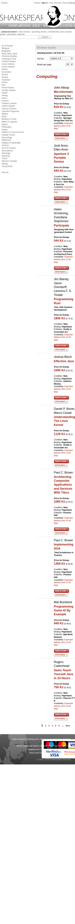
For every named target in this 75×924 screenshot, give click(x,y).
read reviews (24, 32)
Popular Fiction (8, 135)
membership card (56, 32)
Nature (5, 124)
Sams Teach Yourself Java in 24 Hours (63, 674)
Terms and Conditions (38, 753)
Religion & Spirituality (11, 143)
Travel (4, 158)
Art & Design (7, 46)
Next (68, 726)
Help (43, 749)
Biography (6, 51)
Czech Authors (8, 64)
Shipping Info (34, 749)
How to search (18, 739)
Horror (4, 98)
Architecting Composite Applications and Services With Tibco (63, 484)
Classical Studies (9, 56)
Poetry (5, 129)
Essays (5, 77)
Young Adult (7, 166)
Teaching (6, 156)
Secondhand (7, 150)
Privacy (53, 753)
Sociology (6, 153)
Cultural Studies (9, 61)
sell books (11, 34)
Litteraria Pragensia (10, 111)
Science (5, 145)
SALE (36, 25)
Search (45, 37)
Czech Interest (8, 67)
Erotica (5, 74)
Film (4, 85)
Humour (5, 101)
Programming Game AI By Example (63, 610)
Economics (7, 72)
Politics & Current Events (13, 132)
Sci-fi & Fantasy (9, 148)
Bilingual (5, 48)
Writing (5, 164)
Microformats (63, 91)
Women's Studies (9, 161)
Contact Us (52, 749)
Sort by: (40, 59)
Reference (6, 140)
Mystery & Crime (9, 119)
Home (37, 3)
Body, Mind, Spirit (9, 53)
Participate (61, 225)
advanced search (9, 32)
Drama (5, 69)
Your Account (55, 3)
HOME (13, 25)
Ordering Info (32, 739)
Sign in (45, 3)
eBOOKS (24, 25)
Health (5, 93)
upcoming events (39, 32)
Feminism (6, 80)
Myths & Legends (9, 122)
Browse (44, 746)
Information (60, 138)
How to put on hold (48, 739)
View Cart (66, 746)
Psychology (7, 137)
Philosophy (7, 127)
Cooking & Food (9, 59)
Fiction (5, 82)
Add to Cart (60, 134)
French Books (8, 87)
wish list (21, 34)
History (5, 95)
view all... (6, 172)
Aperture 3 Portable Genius (61, 157)
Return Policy (65, 753)
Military (5, 114)
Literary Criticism (9, 108)
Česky (4, 3)
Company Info (64, 749)
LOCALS (69, 25)
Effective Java (64, 361)
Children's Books (9, 103)
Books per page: (44, 64)
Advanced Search (31, 746)
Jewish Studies (8, 106)
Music (4, 116)
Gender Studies (9, 90)
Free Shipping (68, 3)
